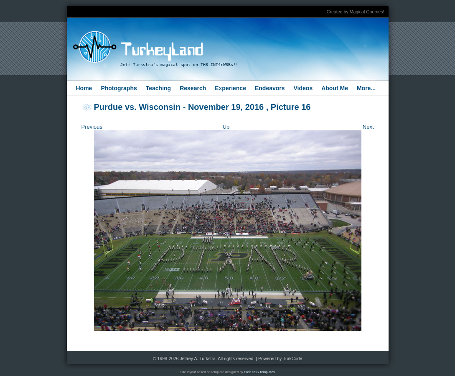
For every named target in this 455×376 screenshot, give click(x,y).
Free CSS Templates (259, 372)
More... (366, 88)
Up (226, 127)
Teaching (158, 88)
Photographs (119, 88)
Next (368, 127)
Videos (303, 88)
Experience (230, 88)
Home (84, 88)
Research (193, 88)
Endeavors (270, 88)
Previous (92, 127)
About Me (334, 88)
